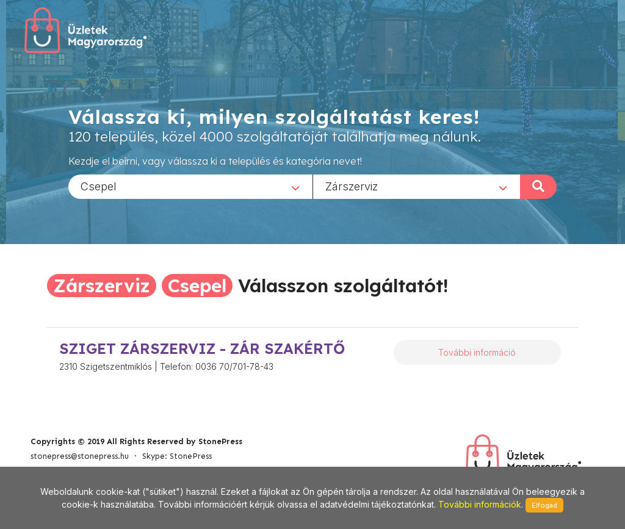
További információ (477, 352)
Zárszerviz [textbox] (351, 185)
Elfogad (544, 505)
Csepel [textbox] (99, 185)
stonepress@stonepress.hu (80, 456)
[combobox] (190, 186)
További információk (479, 504)
